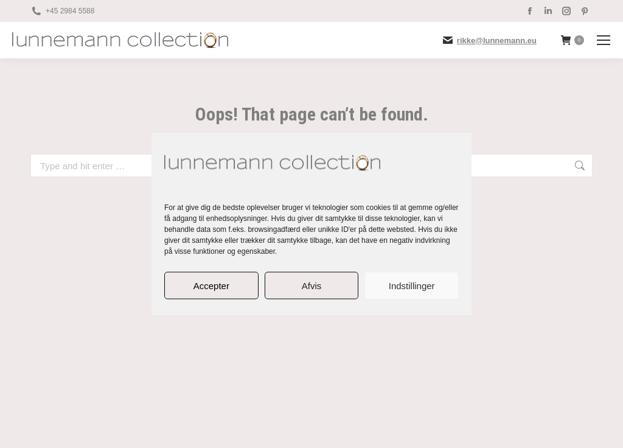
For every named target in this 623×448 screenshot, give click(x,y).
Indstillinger (412, 285)
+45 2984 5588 (70, 11)
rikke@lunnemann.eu (497, 40)
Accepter (211, 285)
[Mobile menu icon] (603, 40)
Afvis (312, 285)
